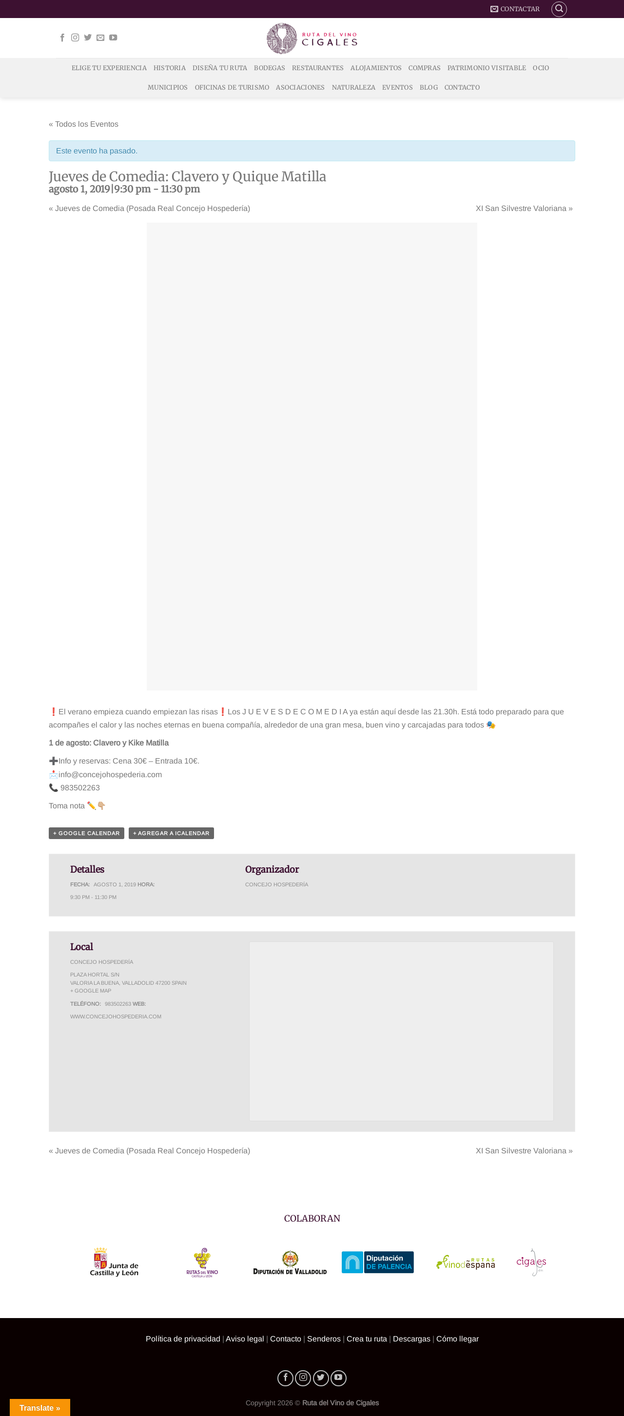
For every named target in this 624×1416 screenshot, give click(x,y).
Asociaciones (300, 87)
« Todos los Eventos (83, 124)
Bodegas (269, 68)
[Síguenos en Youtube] (113, 38)
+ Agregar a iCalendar (171, 833)
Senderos (324, 1339)
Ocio (541, 68)
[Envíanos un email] (100, 38)
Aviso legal (245, 1339)
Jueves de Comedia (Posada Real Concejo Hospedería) (149, 208)
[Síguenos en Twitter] (88, 38)
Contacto (462, 87)
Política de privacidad (183, 1339)
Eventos (397, 87)
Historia (170, 68)
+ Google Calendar (86, 833)
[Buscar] (559, 9)
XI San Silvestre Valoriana (524, 208)
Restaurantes (318, 68)
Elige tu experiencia (109, 68)
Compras (425, 68)
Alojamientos (376, 68)
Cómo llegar (457, 1339)
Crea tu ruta (367, 1339)
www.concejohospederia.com (115, 1016)
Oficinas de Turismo (232, 87)
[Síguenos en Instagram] (75, 38)
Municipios (168, 87)
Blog (429, 87)
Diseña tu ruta (220, 68)
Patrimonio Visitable (487, 68)
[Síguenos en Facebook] (62, 38)
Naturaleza (354, 87)
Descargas (411, 1339)
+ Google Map (90, 991)
